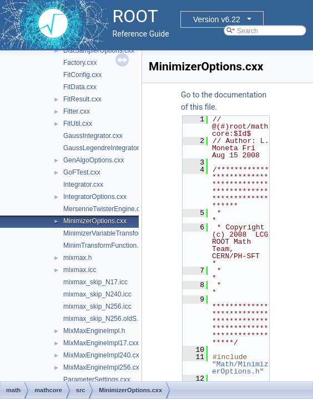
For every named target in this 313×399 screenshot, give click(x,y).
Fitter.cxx (76, 111)
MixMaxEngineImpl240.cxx (103, 355)
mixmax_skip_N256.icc (97, 306)
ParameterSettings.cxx (96, 379)
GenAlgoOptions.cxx (93, 160)
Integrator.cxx (83, 184)
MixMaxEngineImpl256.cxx (103, 367)
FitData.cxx (80, 87)
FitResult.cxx (82, 99)
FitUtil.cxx (77, 123)
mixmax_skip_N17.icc (95, 282)
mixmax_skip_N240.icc (97, 294)
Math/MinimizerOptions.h (240, 367)
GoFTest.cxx (81, 172)
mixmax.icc (79, 270)
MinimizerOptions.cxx (95, 221)
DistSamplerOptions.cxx (98, 50)
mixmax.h (77, 258)
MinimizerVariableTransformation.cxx (117, 233)
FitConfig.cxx (82, 75)
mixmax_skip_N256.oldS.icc (105, 319)
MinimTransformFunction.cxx (106, 245)
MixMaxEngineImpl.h (94, 331)
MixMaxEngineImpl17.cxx (101, 343)
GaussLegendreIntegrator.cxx (106, 148)
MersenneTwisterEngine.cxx (105, 209)
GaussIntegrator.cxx (93, 136)
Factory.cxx (80, 62)
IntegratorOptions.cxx (95, 197)
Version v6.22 (216, 19)
